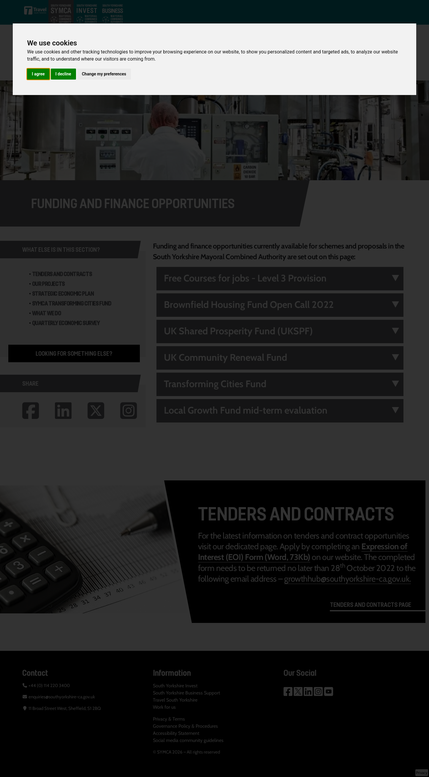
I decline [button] (63, 74)
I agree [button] (38, 74)
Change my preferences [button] (104, 74)
